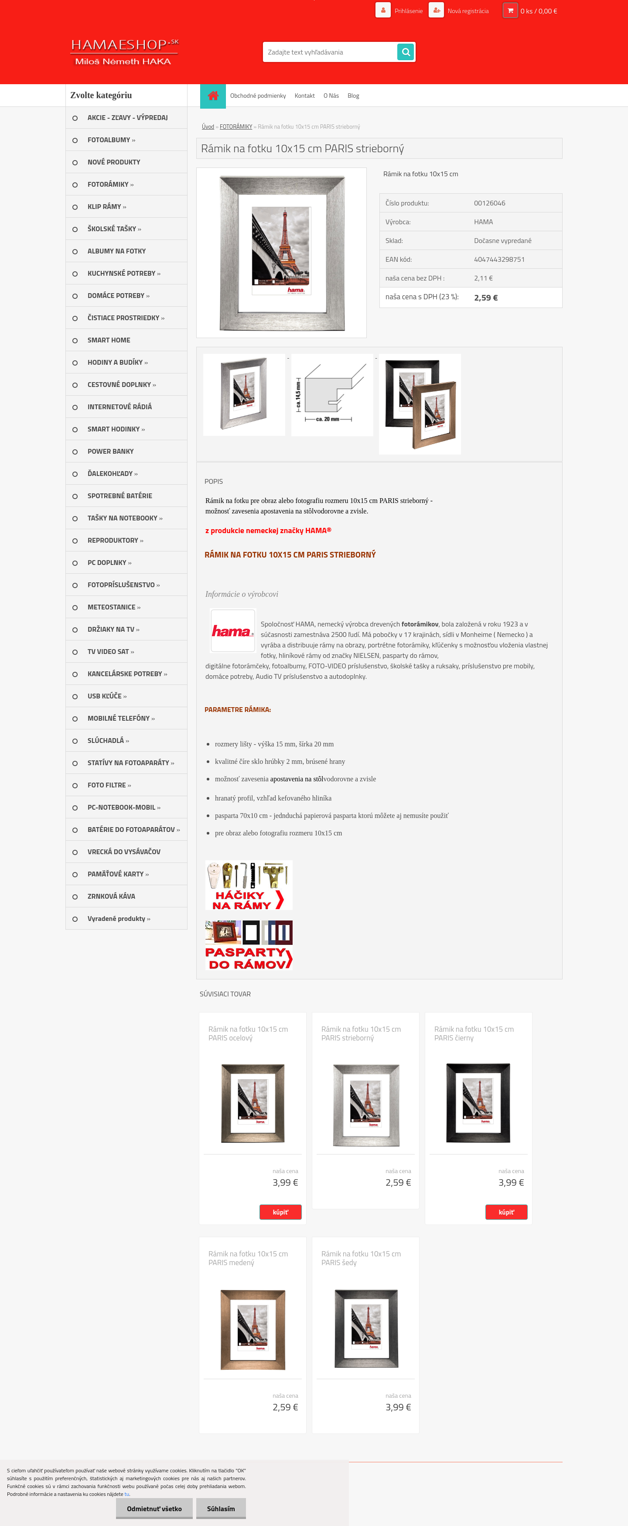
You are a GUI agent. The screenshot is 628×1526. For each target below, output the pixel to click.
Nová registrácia (468, 10)
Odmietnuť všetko (154, 1508)
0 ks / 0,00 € (539, 11)
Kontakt (305, 95)
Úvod (208, 126)
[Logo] (125, 52)
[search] (405, 52)
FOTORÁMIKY (236, 126)
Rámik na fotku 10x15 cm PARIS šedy (361, 1258)
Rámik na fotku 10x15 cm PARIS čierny (474, 1033)
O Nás (331, 95)
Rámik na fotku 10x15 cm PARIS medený (248, 1258)
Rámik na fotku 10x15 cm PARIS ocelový (248, 1033)
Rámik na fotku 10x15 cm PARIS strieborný (361, 1033)
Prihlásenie (408, 10)
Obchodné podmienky (258, 95)
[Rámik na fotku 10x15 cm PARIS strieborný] (281, 171)
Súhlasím (221, 1508)
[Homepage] (216, 95)
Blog (353, 95)
